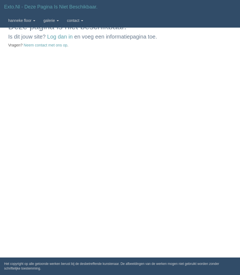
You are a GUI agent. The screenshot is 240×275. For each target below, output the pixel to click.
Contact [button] (75, 20)
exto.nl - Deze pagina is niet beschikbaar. (50, 7)
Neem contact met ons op (45, 45)
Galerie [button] (51, 20)
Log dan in (60, 37)
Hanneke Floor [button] (21, 20)
